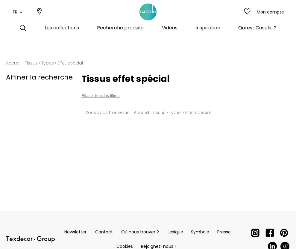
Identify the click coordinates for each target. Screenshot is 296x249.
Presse (224, 232)
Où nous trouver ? (140, 232)
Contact (104, 232)
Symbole (200, 232)
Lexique (175, 232)
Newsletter (75, 232)
